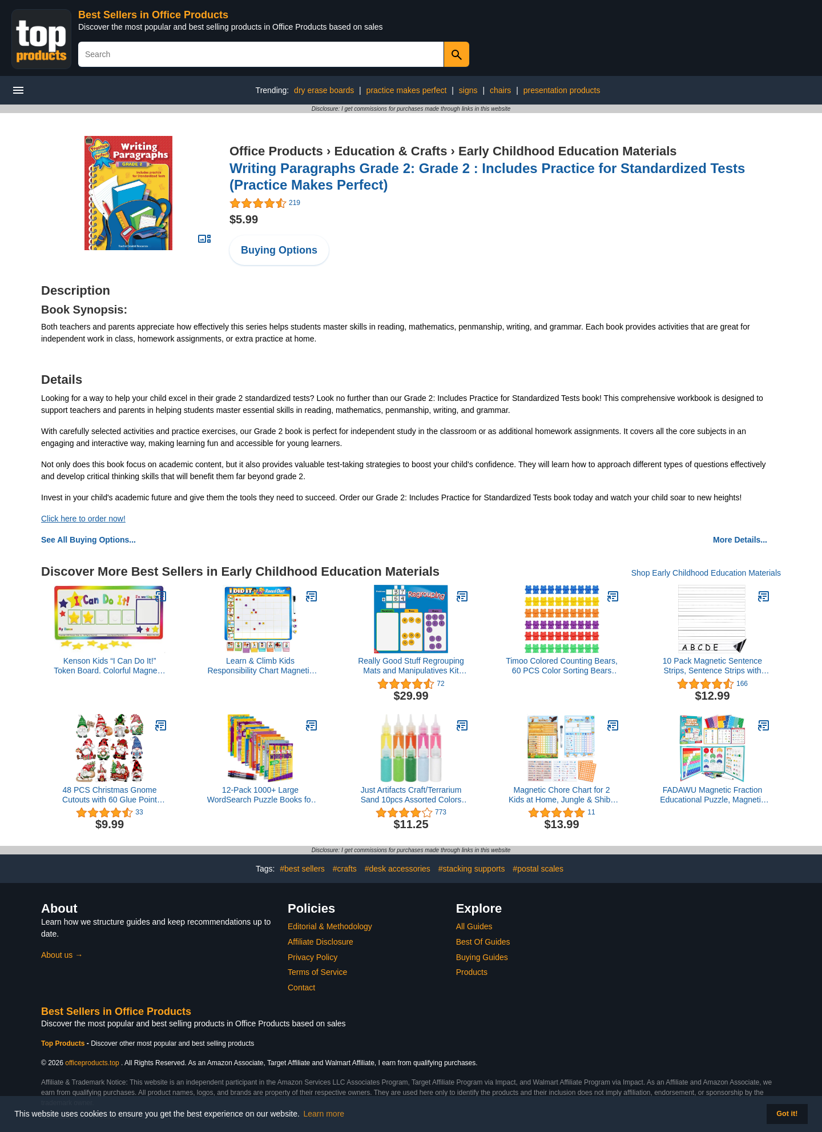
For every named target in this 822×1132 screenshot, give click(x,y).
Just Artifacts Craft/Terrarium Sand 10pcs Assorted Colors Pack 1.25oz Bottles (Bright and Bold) (411, 795)
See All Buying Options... (88, 539)
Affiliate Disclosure (320, 941)
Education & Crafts (390, 151)
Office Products (276, 151)
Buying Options (279, 250)
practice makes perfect (406, 90)
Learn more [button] (324, 1113)
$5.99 (243, 219)
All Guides (474, 926)
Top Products (64, 1043)
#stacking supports (471, 868)
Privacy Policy (312, 957)
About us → (62, 955)
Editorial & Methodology (330, 926)
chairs (500, 90)
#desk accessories (397, 868)
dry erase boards (324, 90)
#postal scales (538, 868)
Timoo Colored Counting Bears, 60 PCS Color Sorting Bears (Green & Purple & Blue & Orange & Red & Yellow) (562, 666)
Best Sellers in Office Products (153, 15)
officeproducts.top (92, 1063)
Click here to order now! (83, 518)
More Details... (740, 539)
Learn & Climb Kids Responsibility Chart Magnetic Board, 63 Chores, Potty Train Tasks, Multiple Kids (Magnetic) (261, 666)
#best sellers (302, 868)
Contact (301, 987)
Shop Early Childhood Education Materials (706, 572)
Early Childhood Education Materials (567, 151)
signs (468, 90)
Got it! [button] (786, 1114)
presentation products (562, 90)
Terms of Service (317, 972)
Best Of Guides (483, 941)
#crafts (345, 868)
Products (471, 972)
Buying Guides (482, 957)
